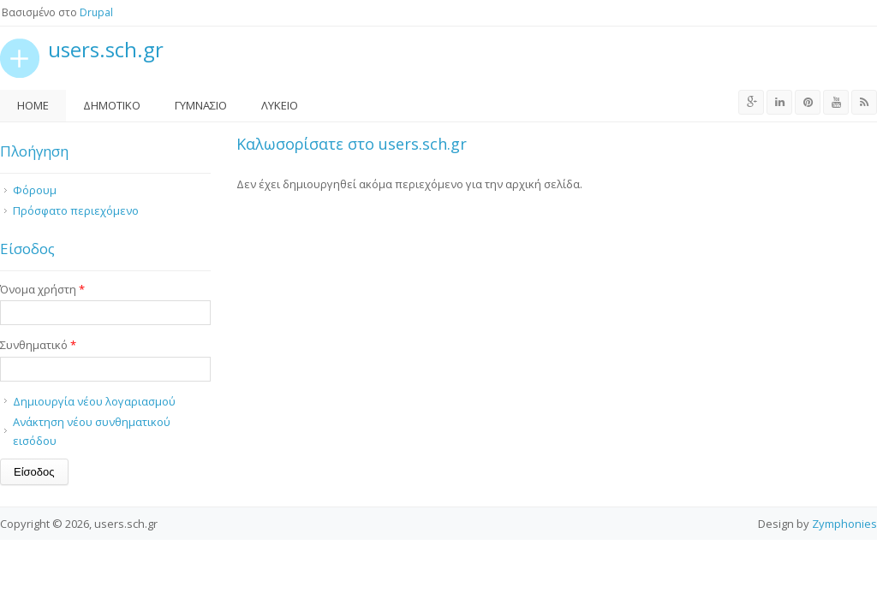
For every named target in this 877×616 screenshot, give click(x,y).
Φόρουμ (35, 190)
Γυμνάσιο (201, 105)
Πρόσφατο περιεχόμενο (76, 210)
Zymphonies (844, 523)
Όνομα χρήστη (42, 289)
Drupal (96, 12)
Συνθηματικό (38, 344)
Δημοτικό (111, 105)
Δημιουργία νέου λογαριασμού (94, 401)
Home (33, 105)
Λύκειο (279, 105)
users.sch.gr (106, 50)
